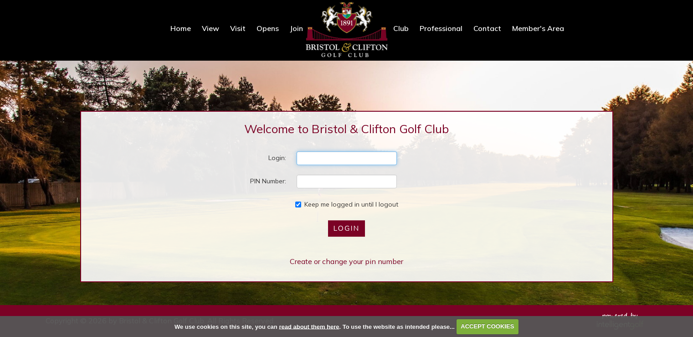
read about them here (309, 326)
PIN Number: (268, 181)
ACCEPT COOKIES (487, 326)
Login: (277, 158)
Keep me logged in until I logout (346, 204)
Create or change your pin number (346, 261)
